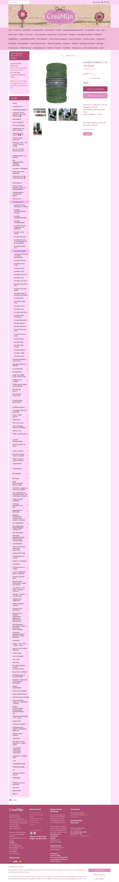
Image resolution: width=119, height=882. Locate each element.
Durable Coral (19, 271)
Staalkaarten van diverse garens (20, 129)
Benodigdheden (23, 43)
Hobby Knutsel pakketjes (18, 500)
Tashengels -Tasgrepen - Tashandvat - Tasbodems (17, 750)
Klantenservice (76, 48)
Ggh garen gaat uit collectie (20, 365)
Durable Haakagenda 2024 (20, 217)
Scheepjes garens (20, 407)
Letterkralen (20, 653)
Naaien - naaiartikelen (17, 687)
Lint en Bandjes (20, 656)
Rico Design (29, 34)
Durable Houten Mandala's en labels (21, 206)
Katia (103, 30)
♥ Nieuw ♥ (17, 30)
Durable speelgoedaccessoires (73, 30)
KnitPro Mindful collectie (18, 604)
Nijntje (102, 48)
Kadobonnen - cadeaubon (17, 600)
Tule (14, 761)
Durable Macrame (20, 320)
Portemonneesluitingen (21, 697)
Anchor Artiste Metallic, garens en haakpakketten (20, 187)
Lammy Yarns (12, 34)
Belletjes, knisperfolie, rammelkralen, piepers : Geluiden (19, 517)
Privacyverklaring (14, 853)
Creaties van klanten (35, 830)
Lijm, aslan (16, 659)
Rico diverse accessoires (20, 395)
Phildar (21, 34)
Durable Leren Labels (21, 233)
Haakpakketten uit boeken (20, 156)
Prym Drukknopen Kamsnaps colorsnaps (19, 548)
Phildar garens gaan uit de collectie (20, 385)
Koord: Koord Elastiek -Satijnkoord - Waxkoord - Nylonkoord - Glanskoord (20, 617)
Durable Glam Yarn (20, 312)
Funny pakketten (42, 39)
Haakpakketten (13, 39)
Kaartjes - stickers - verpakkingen (20, 595)
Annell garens (20, 183)
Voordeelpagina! (38, 30)
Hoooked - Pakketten (20, 168)
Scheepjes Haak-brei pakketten (20, 411)
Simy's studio (62, 34)
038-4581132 (12, 819)
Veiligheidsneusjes (39, 48)
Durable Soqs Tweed (18, 346)
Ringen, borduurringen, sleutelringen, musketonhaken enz (20, 710)
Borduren (58, 48)
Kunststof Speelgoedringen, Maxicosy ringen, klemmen (19, 634)
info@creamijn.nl (84, 836)
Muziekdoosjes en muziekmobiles (20, 676)
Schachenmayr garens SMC (20, 401)
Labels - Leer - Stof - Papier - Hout (20, 644)
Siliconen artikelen (20, 724)
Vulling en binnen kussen (19, 774)
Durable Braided (19, 251)
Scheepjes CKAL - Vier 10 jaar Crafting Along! (20, 144)
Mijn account (98, 2)
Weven (15, 794)
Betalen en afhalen (35, 813)
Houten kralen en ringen (38, 43)
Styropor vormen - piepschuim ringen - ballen (19, 743)
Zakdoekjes (17, 778)
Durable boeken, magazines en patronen (20, 227)
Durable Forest (19, 306)
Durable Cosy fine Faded (20, 289)
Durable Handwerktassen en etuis (20, 211)
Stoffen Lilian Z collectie (18, 734)
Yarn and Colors (20, 423)
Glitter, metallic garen (20, 434)
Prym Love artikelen (19, 691)
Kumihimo (16, 640)
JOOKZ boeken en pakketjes (58, 39)
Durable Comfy (19, 268)
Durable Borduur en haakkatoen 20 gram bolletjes (20, 241)
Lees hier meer (75, 816)
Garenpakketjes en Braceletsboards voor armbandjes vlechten (20, 494)
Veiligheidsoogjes (25, 48)
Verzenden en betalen (36, 818)
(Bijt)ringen (66, 43)
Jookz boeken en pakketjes (20, 172)
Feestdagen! (27, 30)
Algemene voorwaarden (36, 815)
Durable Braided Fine (19, 247)
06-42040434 (12, 834)
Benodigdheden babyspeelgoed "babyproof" (20, 527)
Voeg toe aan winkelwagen (95, 89)
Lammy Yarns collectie (20, 380)
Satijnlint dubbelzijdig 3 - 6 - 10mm (20, 717)
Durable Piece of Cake (20, 335)
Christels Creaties (89, 39)
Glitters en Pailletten (20, 561)
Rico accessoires (40, 34)
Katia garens (20, 372)
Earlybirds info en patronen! (19, 783)
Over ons (32, 824)
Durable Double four (19, 302)
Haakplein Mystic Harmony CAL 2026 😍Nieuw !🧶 (19, 114)
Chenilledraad (17, 544)
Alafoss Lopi (17, 431)
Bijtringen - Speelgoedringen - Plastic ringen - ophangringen (20, 538)
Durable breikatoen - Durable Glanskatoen (21, 255)
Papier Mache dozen (20, 694)
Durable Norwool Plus (20, 330)
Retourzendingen (19, 125)
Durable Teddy (19, 353)
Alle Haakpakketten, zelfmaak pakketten (20, 162)
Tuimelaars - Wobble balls (20, 757)
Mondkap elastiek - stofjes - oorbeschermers (19, 667)
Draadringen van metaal (20, 557)
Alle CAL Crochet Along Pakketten (20, 150)
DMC (97, 30)
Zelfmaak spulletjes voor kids (20, 505)
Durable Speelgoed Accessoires (20, 360)
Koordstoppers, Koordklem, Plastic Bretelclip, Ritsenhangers (20, 626)
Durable (58, 30)
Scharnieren (17, 721)
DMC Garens (20, 199)
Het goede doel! (34, 820)
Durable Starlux (19, 350)
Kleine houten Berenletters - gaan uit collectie (19, 583)
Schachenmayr (52, 34)
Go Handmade (89, 30)
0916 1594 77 (21, 848)
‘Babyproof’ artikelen (54, 43)
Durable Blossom (20, 237)
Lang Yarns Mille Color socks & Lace (19, 376)
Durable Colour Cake (19, 264)
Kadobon (50, 48)
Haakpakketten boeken (27, 39)
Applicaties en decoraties (20, 511)
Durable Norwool (20, 326)
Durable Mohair (19, 323)
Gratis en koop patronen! (20, 139)
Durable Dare (19, 298)
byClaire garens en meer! (19, 445)
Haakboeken (12, 43)
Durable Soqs (18, 342)
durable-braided (88, 129)
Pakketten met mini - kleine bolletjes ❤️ (20, 177)
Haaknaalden (101, 39)
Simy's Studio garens (20, 416)
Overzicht (88, 134)
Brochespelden (18, 532)
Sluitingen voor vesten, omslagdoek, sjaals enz (20, 729)
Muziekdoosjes (13, 48)
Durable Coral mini (20, 275)
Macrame (16, 662)
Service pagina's (20, 122)
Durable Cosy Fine (20, 281)
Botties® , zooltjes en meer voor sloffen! (20, 489)
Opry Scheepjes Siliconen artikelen (20, 427)
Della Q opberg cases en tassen (20, 460)
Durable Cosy (18, 278)
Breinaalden (20, 474)
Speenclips (100, 43)
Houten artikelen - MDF (20, 577)
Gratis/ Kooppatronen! (90, 48)
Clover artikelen (20, 451)
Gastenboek (17, 791)
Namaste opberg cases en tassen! (20, 455)
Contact (32, 816)
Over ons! (16, 787)
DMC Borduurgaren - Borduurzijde (20, 483)
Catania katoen (49, 30)
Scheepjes (72, 34)
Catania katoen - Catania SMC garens (20, 194)
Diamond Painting (19, 553)
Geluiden (74, 43)
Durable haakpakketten (19, 222)
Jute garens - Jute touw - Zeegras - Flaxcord (19, 589)
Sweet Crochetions (75, 39)
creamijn (13, 800)
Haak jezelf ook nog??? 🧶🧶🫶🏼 (18, 134)
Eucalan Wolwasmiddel (17, 440)
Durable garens (20, 202)
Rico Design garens (20, 390)
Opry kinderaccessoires (85, 34)
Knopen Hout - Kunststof (20, 609)
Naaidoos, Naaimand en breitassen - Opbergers (20, 681)
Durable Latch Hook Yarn (19, 316)
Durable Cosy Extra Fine (20, 285)
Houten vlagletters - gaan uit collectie (20, 573)
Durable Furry (19, 309)
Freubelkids (66, 48)
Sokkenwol (97, 34)
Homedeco (16, 564)
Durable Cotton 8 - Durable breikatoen (21, 294)
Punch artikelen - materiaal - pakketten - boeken (20, 702)
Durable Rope (19, 339)
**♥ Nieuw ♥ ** (18, 107)
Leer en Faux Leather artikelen (20, 649)
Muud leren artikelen (20, 672)
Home (10, 30)
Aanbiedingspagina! (20, 110)
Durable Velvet (19, 356)
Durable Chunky (19, 260)
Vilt (14, 770)
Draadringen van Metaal (87, 43)
